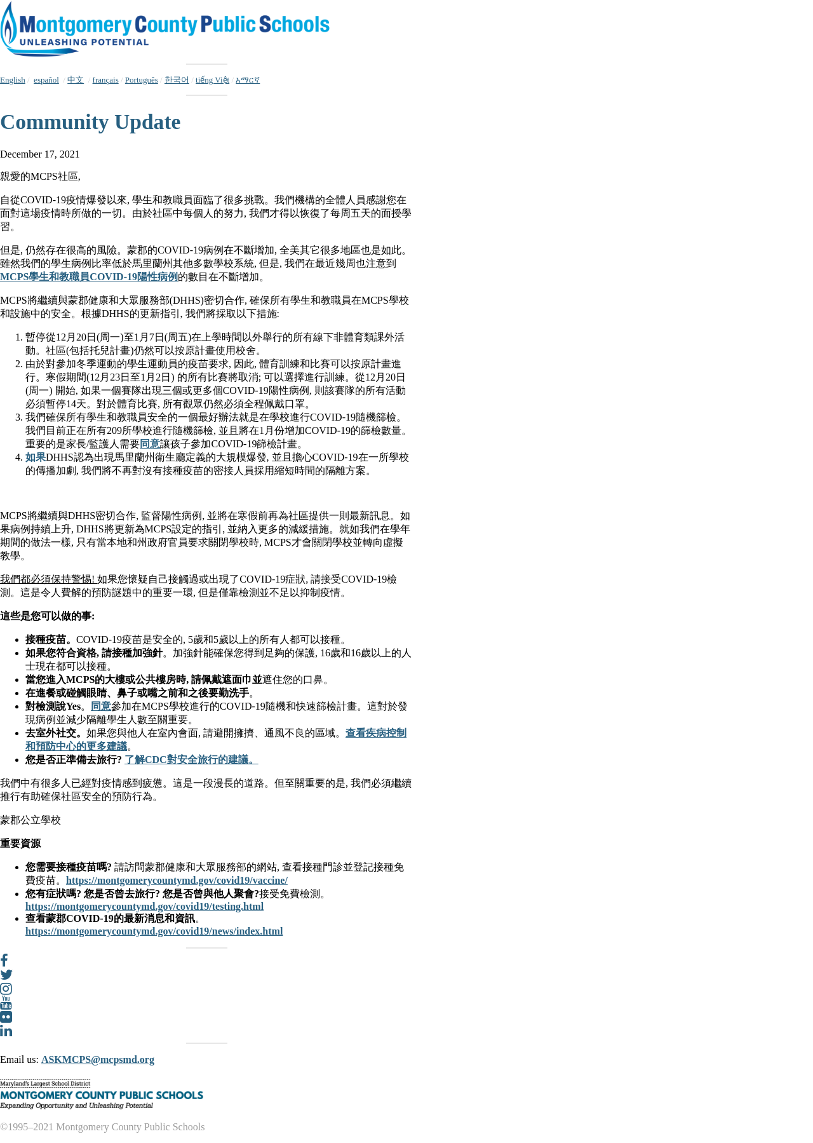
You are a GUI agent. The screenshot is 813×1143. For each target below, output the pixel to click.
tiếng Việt (212, 80)
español (46, 80)
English (12, 80)
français (106, 80)
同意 (150, 443)
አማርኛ (248, 80)
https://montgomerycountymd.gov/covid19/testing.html (144, 906)
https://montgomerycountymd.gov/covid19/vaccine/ (177, 880)
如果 (35, 457)
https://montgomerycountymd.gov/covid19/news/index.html (154, 931)
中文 (75, 80)
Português (141, 80)
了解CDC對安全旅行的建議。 (191, 759)
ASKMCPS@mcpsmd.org (97, 1059)
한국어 (177, 80)
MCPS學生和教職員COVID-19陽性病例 (89, 276)
